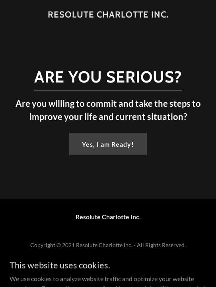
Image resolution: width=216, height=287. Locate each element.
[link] (108, 15)
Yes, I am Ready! (108, 144)
